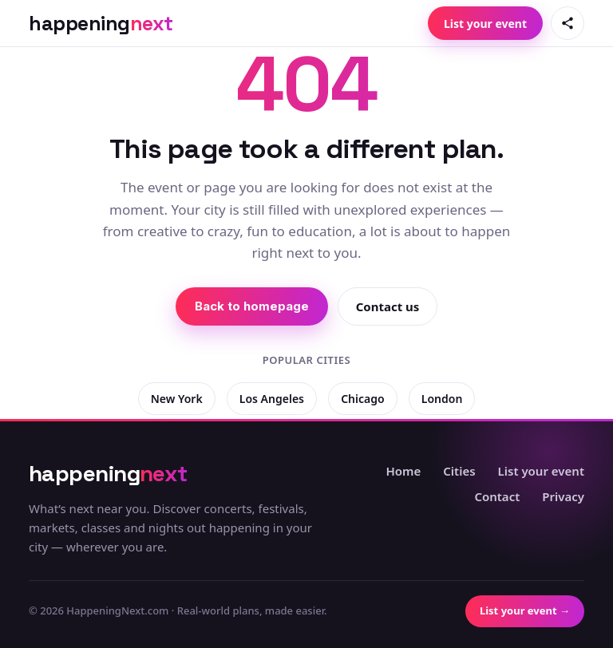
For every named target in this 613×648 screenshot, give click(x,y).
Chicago (362, 398)
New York (177, 398)
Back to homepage (252, 306)
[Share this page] (567, 23)
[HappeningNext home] (101, 24)
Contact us (388, 306)
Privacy (563, 496)
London (442, 398)
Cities (459, 471)
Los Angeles (271, 398)
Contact (497, 496)
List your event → (525, 610)
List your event (485, 23)
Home (403, 471)
